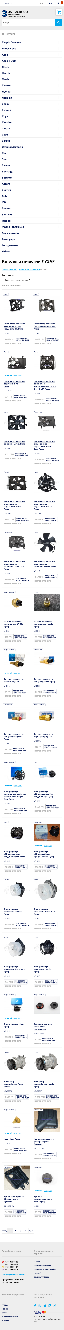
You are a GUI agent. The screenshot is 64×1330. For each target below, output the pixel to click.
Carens (6, 165)
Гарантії (37, 1273)
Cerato (6, 140)
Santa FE (7, 214)
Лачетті (6, 66)
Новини (5, 1309)
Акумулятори (10, 232)
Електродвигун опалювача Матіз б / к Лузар (44, 911)
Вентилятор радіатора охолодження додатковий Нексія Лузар (44, 505)
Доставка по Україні (42, 1265)
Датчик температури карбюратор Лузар (44, 735)
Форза (6, 128)
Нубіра (6, 91)
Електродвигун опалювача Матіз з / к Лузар (14, 969)
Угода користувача (10, 1316)
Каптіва (6, 122)
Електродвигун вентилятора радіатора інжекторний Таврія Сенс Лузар (15, 795)
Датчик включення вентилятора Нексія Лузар (43, 624)
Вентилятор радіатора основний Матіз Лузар (14, 442)
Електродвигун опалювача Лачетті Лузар (13, 911)
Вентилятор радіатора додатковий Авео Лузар (14, 384)
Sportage (7, 171)
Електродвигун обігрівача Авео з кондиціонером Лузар (14, 854)
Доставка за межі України (45, 1269)
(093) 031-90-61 (11, 1267)
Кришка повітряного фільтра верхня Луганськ (44, 1141)
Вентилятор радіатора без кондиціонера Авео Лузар (45, 326)
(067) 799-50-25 (11, 1264)
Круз (5, 116)
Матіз (5, 79)
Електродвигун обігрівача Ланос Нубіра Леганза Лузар (44, 854)
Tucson (6, 220)
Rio (4, 152)
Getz (4, 195)
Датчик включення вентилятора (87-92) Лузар (13, 624)
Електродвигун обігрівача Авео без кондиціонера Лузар (43, 794)
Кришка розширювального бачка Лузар (43, 1199)
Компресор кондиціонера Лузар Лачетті (13, 1084)
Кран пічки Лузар (12, 1139)
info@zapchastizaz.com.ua (13, 1274)
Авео (5, 54)
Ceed (5, 134)
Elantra (6, 189)
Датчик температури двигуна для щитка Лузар (14, 736)
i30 (4, 202)
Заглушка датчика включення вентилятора (43, 1026)
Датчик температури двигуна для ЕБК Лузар (44, 680)
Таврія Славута (11, 42)
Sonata (6, 208)
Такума (6, 85)
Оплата (37, 1262)
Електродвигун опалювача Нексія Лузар (42, 969)
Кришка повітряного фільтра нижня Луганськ (14, 1199)
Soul (4, 159)
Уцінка (6, 251)
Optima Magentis (12, 146)
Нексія (6, 73)
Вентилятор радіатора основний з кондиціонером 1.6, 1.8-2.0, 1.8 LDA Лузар (45, 385)
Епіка (5, 103)
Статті (4, 1313)
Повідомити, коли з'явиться (22, 339)
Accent (6, 183)
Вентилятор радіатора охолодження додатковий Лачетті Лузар (14, 505)
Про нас (5, 1305)
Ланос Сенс (9, 48)
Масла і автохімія (13, 226)
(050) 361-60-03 (11, 1262)
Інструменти (10, 245)
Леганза (7, 97)
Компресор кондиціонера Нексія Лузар (44, 1084)
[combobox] (20, 280)
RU (50, 3)
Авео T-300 (9, 60)
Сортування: (8, 275)
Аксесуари (8, 239)
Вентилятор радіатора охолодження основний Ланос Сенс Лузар (14, 565)
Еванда (6, 109)
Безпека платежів (41, 1277)
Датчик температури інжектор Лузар (14, 680)
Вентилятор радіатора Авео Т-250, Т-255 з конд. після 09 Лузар (14, 326)
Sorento (7, 177)
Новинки (5, 1320)
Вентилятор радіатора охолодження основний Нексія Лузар (45, 564)
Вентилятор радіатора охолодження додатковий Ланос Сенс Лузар (44, 445)
